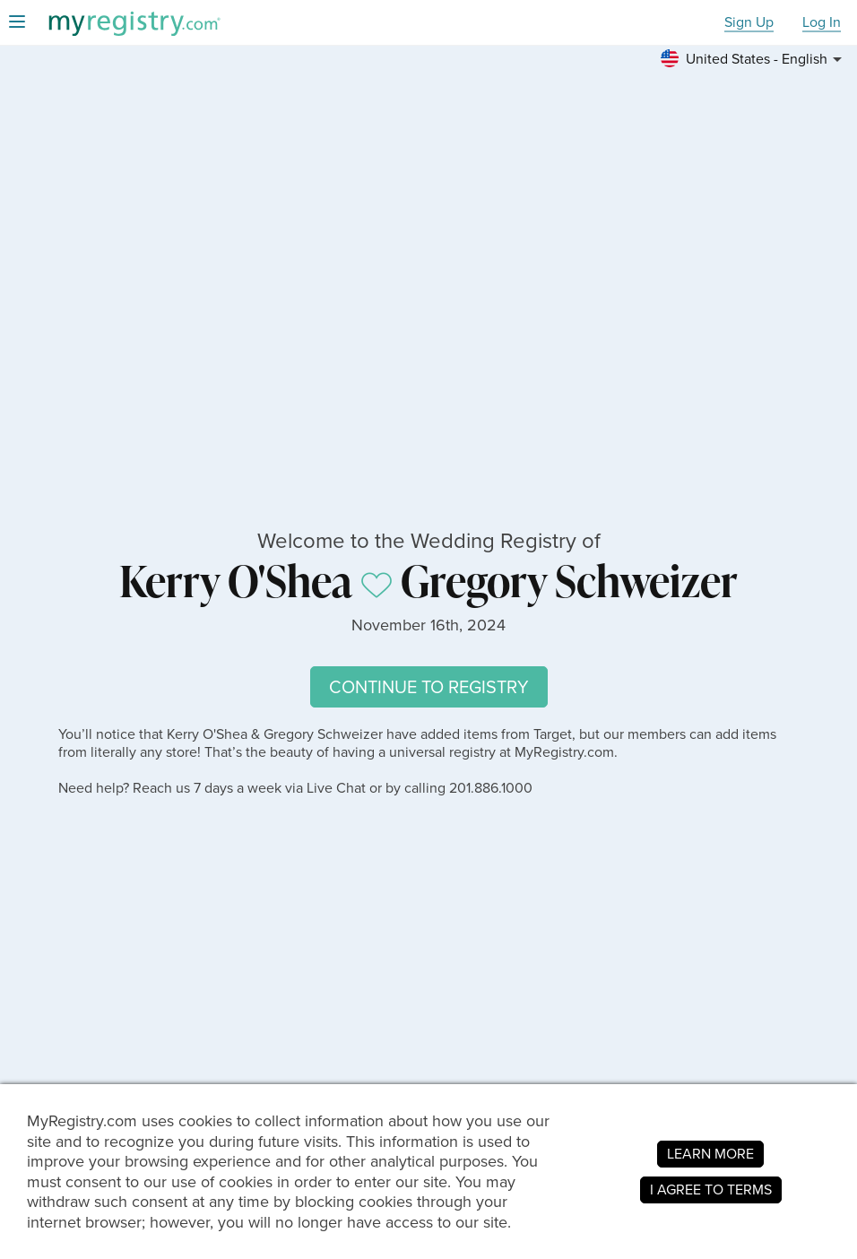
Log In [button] (821, 22)
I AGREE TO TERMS (711, 1189)
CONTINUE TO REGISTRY (429, 686)
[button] (754, 59)
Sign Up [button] (749, 22)
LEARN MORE (710, 1153)
